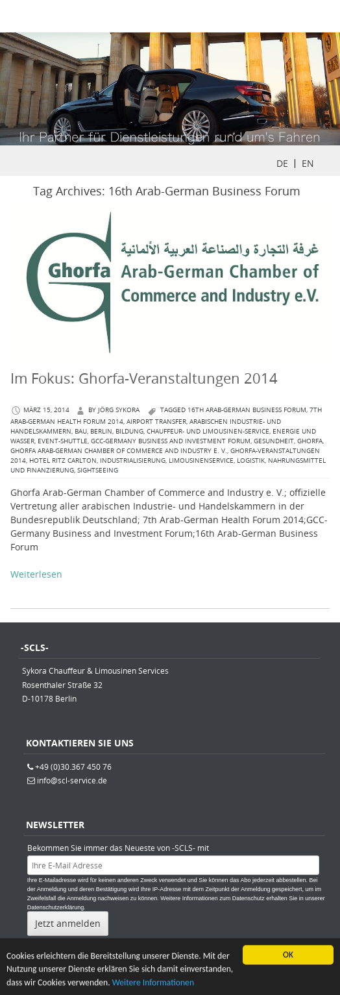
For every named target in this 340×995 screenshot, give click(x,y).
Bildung (129, 431)
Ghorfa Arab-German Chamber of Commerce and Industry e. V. (118, 451)
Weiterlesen (36, 574)
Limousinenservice (201, 460)
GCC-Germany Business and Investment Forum (170, 441)
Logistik (251, 460)
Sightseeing (97, 470)
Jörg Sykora (119, 410)
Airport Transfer (156, 421)
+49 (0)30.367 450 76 (73, 766)
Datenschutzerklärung (55, 907)
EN (308, 163)
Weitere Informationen (153, 984)
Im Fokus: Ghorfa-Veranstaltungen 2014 (144, 378)
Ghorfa (309, 441)
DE (282, 163)
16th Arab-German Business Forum (247, 410)
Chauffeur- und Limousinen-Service (208, 431)
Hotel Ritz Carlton (63, 460)
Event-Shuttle (63, 441)
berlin (101, 431)
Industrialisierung (132, 460)
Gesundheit (274, 441)
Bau (81, 431)
